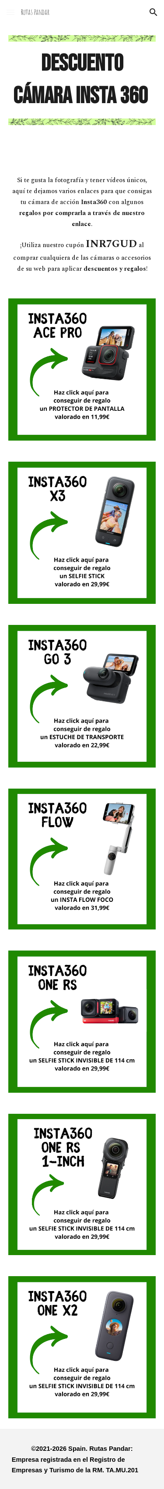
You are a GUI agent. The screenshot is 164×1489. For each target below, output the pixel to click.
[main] (82, 80)
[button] (10, 12)
